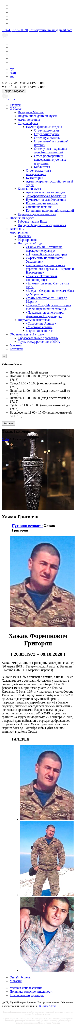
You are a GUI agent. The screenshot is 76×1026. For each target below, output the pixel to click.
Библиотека (42, 167)
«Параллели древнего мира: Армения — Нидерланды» (45, 314)
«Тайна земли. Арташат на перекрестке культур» (44, 248)
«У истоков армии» (39, 327)
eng (12, 76)
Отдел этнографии (46, 134)
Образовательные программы (38, 338)
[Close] (4, 356)
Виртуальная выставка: (34, 319)
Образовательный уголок (27, 334)
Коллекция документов (42, 203)
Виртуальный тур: (30, 243)
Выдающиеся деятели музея (37, 116)
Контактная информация (27, 995)
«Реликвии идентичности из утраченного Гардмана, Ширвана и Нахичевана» (50, 268)
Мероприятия (27, 239)
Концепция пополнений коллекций (50, 210)
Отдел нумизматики (47, 137)
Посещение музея (22, 218)
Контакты (16, 349)
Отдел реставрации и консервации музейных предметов (50, 159)
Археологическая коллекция (45, 192)
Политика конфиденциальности (32, 991)
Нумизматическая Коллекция (46, 199)
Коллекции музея (30, 188)
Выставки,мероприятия (19, 230)
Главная (15, 105)
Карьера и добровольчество (37, 214)
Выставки (24, 236)
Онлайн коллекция (38, 207)
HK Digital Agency (46, 1006)
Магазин (15, 345)
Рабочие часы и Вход (32, 221)
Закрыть (8, 423)
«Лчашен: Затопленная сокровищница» (41, 277)
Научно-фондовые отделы (44, 126)
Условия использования (26, 988)
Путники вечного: (27, 526)
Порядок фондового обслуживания (42, 225)
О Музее (15, 108)
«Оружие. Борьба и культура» (46, 254)
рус (12, 69)
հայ (13, 72)
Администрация (29, 119)
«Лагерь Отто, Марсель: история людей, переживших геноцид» (48, 307)
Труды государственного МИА (39, 341)
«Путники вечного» (39, 330)
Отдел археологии (46, 130)
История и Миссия (31, 112)
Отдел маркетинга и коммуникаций (40, 172)
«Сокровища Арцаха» (41, 323)
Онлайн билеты (20, 977)
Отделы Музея (28, 123)
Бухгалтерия (34, 177)
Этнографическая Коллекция (46, 196)
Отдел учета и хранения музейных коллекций (50, 150)
